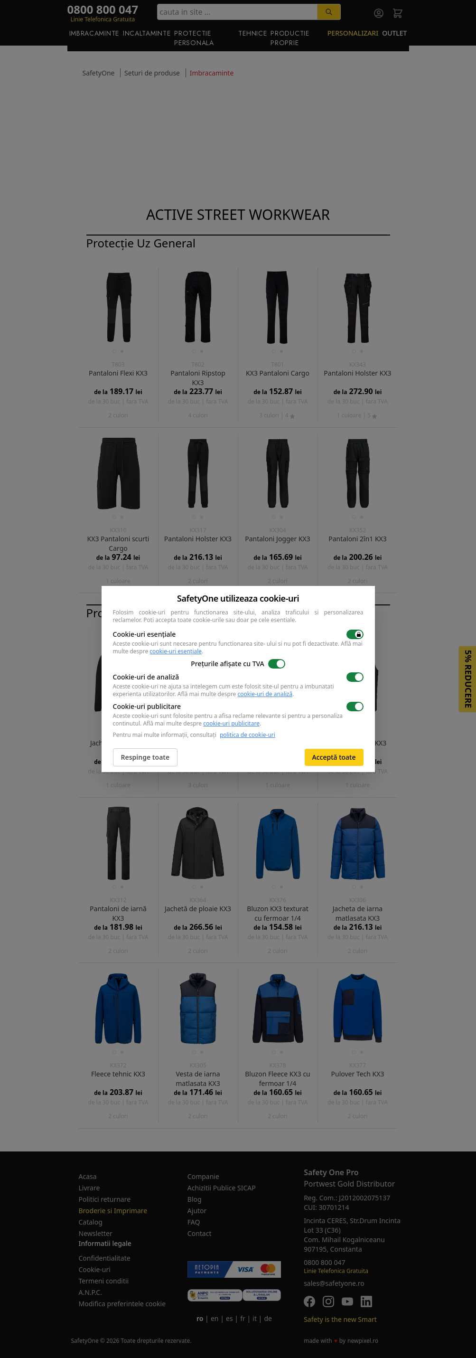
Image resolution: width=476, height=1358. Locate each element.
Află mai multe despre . (235, 694)
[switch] (355, 634)
